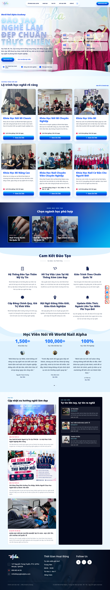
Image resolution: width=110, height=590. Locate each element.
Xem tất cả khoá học (102, 85)
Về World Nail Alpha (33, 3)
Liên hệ (72, 3)
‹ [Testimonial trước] (7, 366)
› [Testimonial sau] (102, 366)
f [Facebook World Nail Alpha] (78, 562)
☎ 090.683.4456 (102, 3)
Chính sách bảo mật (13, 585)
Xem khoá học (7, 59)
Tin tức (53, 3)
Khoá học (45, 3)
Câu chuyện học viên (24, 59)
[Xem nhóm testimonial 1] (54, 385)
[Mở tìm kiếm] (77, 3)
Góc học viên (62, 3)
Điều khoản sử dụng (27, 585)
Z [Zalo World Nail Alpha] (89, 562)
